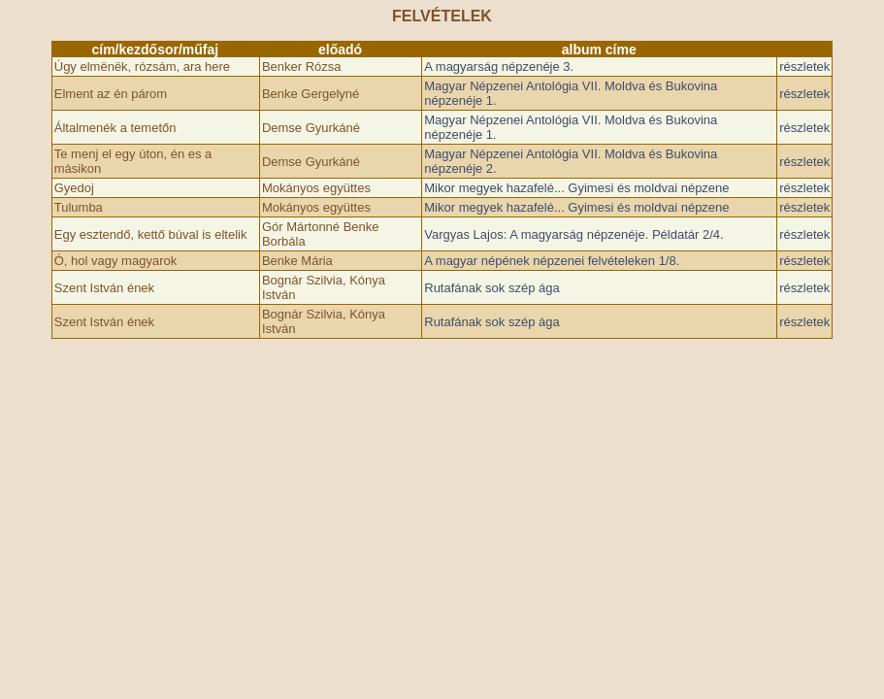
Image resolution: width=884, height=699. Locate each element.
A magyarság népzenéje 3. (498, 66)
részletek (804, 66)
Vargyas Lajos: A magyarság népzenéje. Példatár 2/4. (573, 234)
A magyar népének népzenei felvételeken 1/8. (551, 260)
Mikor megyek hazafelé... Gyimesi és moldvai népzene (576, 188)
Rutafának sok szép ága (491, 288)
